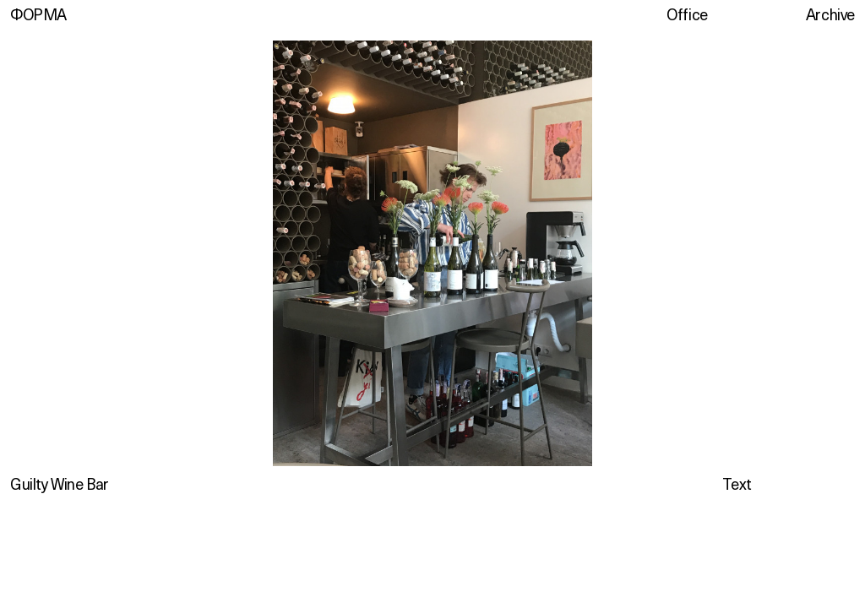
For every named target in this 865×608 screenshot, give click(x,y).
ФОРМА (38, 14)
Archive (830, 14)
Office (687, 14)
